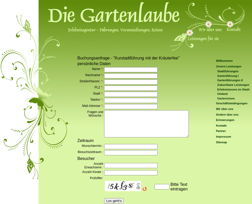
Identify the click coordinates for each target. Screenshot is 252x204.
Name (96, 69)
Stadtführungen (227, 71)
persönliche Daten (94, 64)
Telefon (95, 99)
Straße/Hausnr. (89, 81)
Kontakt (221, 125)
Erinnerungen (225, 119)
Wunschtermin (91, 146)
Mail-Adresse (91, 106)
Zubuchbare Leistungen (233, 84)
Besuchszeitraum (89, 152)
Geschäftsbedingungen (231, 103)
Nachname (92, 75)
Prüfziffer (96, 178)
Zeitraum (85, 140)
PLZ (97, 87)
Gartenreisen (226, 98)
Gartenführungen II (230, 80)
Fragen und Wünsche (95, 113)
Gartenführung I (228, 75)
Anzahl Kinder (92, 172)
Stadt (96, 93)
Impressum (223, 136)
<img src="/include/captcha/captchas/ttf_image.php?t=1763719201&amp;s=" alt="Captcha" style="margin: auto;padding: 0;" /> (128, 186)
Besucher (86, 158)
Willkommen (224, 60)
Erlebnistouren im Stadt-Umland (233, 92)
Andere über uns (227, 114)
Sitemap (221, 142)
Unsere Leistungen (228, 66)
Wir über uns (224, 108)
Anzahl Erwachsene (93, 165)
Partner (221, 130)
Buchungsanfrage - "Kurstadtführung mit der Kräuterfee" (128, 58)
